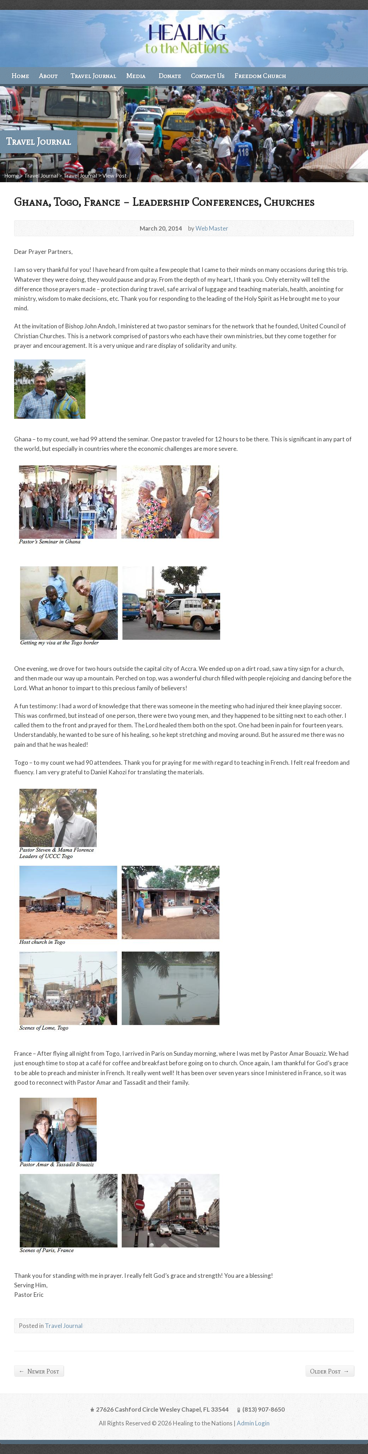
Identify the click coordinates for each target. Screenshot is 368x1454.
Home (20, 76)
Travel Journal (93, 76)
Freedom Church (260, 76)
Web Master (211, 228)
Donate (169, 76)
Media (135, 76)
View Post (114, 175)
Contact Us (207, 76)
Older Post (329, 1371)
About (48, 76)
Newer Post (39, 1371)
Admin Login (253, 1423)
